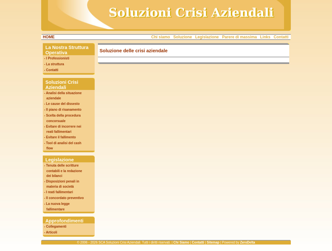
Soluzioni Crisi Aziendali (61, 85)
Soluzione (182, 37)
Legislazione (207, 37)
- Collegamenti (55, 226)
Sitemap (213, 242)
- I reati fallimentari (58, 192)
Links (265, 37)
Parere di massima (239, 37)
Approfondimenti (64, 220)
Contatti (281, 37)
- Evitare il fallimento (60, 137)
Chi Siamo (181, 242)
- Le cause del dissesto (62, 104)
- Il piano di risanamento (62, 109)
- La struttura (54, 64)
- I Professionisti (56, 58)
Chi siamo (160, 37)
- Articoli (50, 232)
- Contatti (51, 70)
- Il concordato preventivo (64, 198)
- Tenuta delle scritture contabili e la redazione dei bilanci (62, 170)
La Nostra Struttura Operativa (67, 50)
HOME (48, 37)
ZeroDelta (247, 242)
